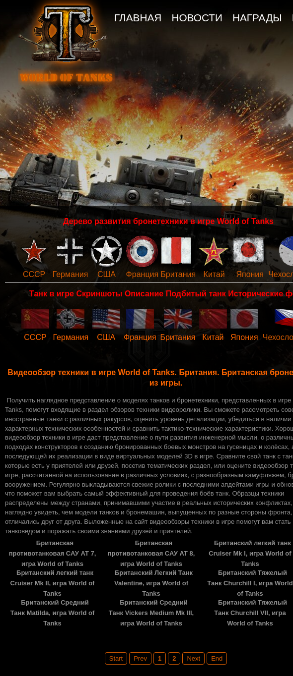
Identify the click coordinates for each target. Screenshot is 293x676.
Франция (142, 274)
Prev (140, 658)
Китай (214, 274)
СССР (34, 274)
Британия (178, 274)
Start (116, 658)
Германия (70, 274)
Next (193, 658)
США (106, 274)
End (216, 658)
